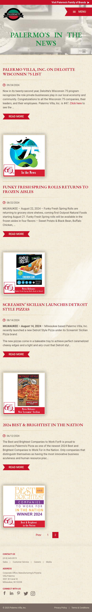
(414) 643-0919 (10, 558)
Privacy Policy (60, 608)
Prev (38, 535)
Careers (37, 562)
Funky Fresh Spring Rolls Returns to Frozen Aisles (45, 189)
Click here (76, 103)
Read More (16, 116)
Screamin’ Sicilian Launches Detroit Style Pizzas (45, 307)
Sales (5, 562)
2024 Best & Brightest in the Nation (43, 424)
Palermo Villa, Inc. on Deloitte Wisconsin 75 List (39, 72)
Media (49, 562)
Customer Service (21, 562)
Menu (79, 11)
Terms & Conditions (80, 608)
